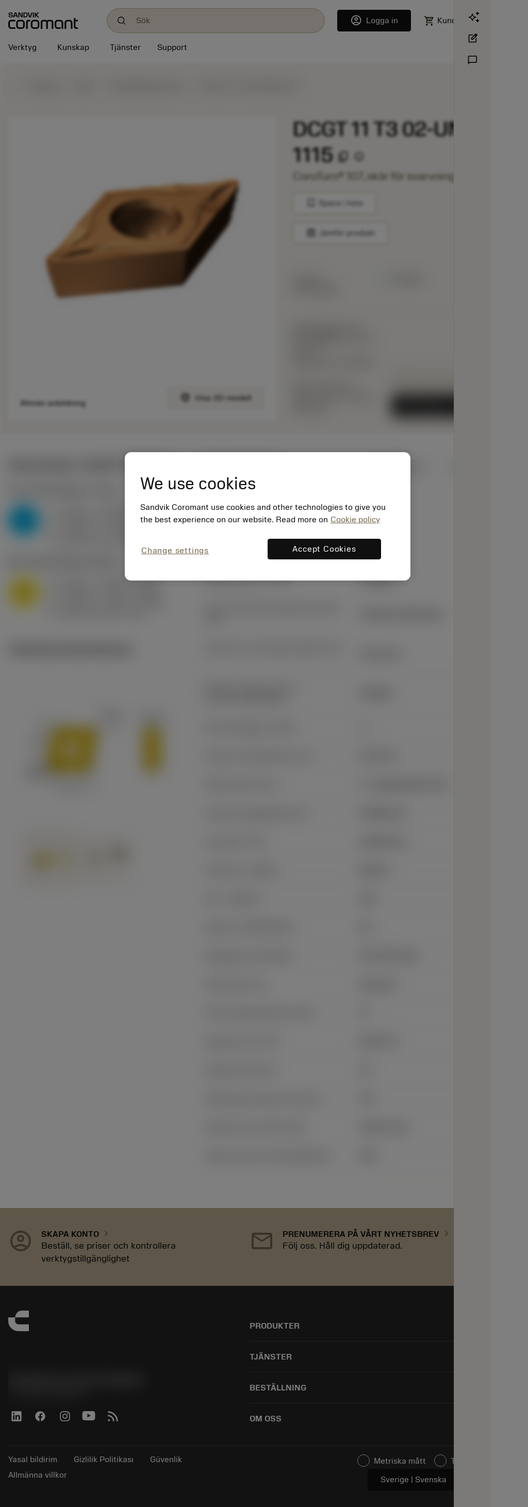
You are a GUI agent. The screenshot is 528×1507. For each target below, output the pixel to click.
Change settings (175, 550)
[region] (267, 516)
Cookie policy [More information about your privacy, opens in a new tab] (355, 520)
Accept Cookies (324, 549)
